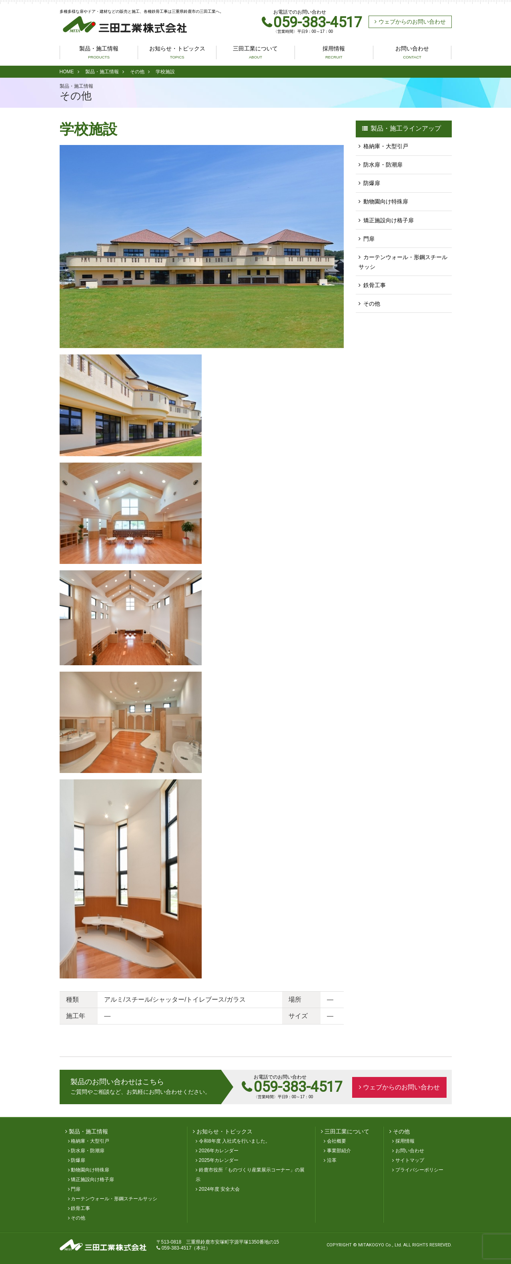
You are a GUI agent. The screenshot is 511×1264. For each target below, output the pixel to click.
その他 (137, 71)
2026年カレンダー (218, 1151)
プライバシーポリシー (419, 1170)
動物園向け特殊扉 (385, 201)
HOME (67, 71)
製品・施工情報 (98, 52)
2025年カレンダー (218, 1160)
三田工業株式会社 (122, 24)
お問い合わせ (412, 52)
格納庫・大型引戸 (385, 146)
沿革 (332, 1160)
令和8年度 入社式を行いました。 (234, 1141)
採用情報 (334, 52)
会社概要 (336, 1141)
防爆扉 (371, 183)
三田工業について (255, 52)
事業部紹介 (339, 1151)
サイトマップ (409, 1160)
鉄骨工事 (374, 285)
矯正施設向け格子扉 (388, 220)
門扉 (369, 238)
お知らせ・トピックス (177, 52)
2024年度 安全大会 (219, 1189)
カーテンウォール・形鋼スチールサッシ (403, 262)
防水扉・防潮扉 (383, 164)
